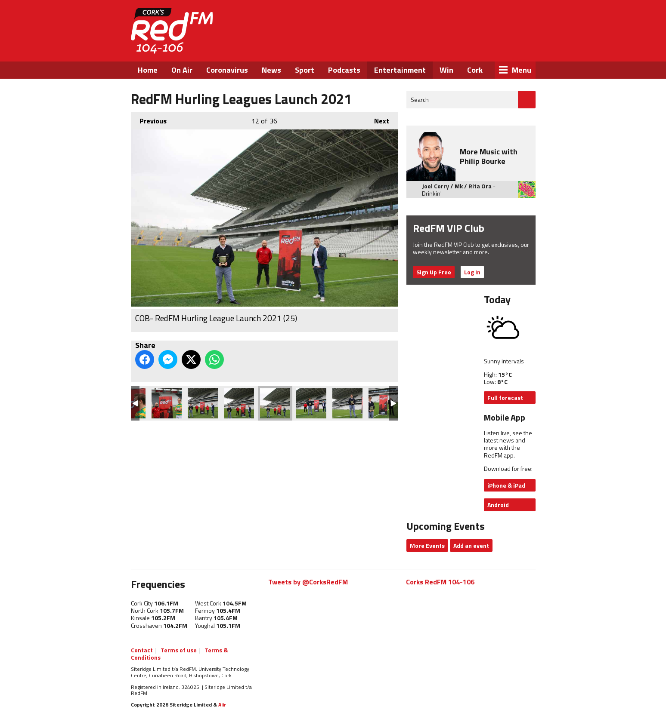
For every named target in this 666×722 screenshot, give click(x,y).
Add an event (471, 545)
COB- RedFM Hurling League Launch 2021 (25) (275, 403)
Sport (304, 70)
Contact (142, 649)
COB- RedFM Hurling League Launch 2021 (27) (203, 403)
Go (527, 99)
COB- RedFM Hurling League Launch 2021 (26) (239, 403)
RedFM (172, 31)
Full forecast (505, 397)
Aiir (222, 704)
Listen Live (480, 21)
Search (420, 99)
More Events (427, 545)
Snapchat (515, 46)
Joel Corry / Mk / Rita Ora (457, 185)
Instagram (492, 46)
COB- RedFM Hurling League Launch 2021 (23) (347, 403)
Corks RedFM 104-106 (440, 582)
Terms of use (179, 649)
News (271, 70)
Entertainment (400, 70)
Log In (472, 272)
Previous (149, 119)
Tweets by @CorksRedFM (308, 582)
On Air (181, 70)
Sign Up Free (433, 272)
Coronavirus (227, 70)
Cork (475, 70)
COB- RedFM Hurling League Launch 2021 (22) (384, 403)
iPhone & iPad (506, 485)
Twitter (468, 46)
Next (377, 119)
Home (148, 70)
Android (498, 504)
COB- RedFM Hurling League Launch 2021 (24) (311, 403)
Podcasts (344, 70)
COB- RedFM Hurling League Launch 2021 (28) (167, 403)
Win (446, 70)
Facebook (445, 46)
